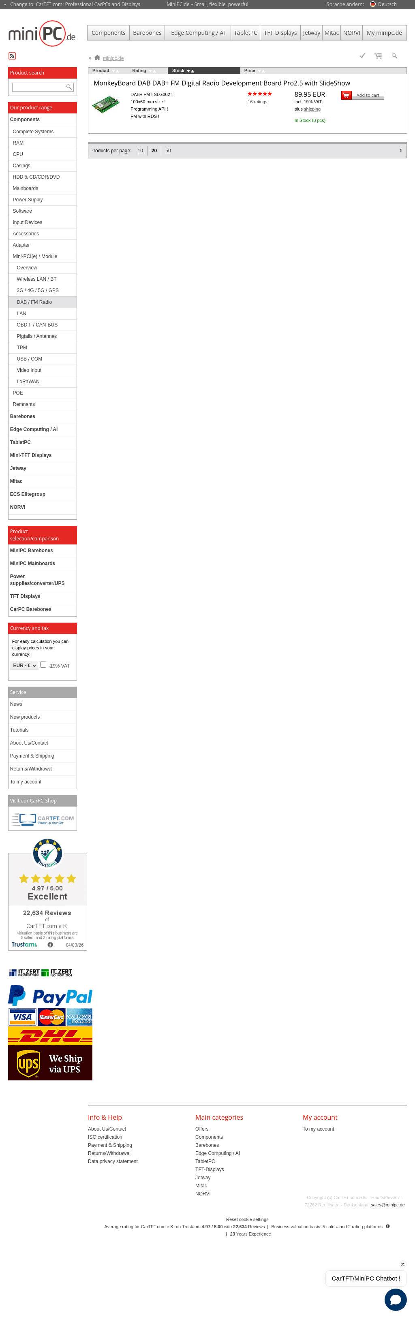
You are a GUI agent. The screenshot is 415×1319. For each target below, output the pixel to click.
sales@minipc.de (388, 1204)
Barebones (147, 32)
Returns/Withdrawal (31, 769)
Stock (178, 70)
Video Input (29, 370)
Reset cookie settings (247, 1219)
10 (140, 151)
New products (25, 717)
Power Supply (28, 200)
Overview (27, 268)
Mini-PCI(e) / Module (35, 256)
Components (109, 32)
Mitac (332, 32)
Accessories (26, 234)
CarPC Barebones (30, 609)
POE (18, 393)
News (16, 704)
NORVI (351, 32)
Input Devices (28, 222)
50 (168, 151)
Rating (139, 70)
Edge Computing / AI (198, 32)
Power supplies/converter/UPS (37, 580)
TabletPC (245, 32)
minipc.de (109, 56)
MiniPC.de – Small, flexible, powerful (207, 4)
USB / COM (30, 359)
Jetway (311, 32)
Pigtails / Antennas (37, 336)
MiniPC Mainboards (32, 563)
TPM (22, 347)
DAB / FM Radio (34, 302)
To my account (25, 782)
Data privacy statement (113, 1161)
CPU (18, 154)
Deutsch (387, 4)
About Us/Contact (29, 743)
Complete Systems (33, 131)
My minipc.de (384, 32)
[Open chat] (396, 1300)
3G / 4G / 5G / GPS (38, 290)
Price (249, 70)
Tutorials (19, 730)
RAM (18, 143)
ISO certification (105, 1137)
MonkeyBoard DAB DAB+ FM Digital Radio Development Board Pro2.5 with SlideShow (222, 83)
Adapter (21, 245)
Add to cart (368, 95)
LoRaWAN (28, 381)
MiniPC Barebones (31, 550)
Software (22, 211)
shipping (312, 109)
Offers (201, 1129)
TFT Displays (25, 596)
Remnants (24, 404)
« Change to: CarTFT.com (72, 4)
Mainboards (26, 188)
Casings (21, 166)
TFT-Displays (280, 32)
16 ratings (257, 101)
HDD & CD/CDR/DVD (36, 177)
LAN (21, 313)
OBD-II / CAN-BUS (37, 325)
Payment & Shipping (32, 756)
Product (100, 70)
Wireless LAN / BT (37, 279)
